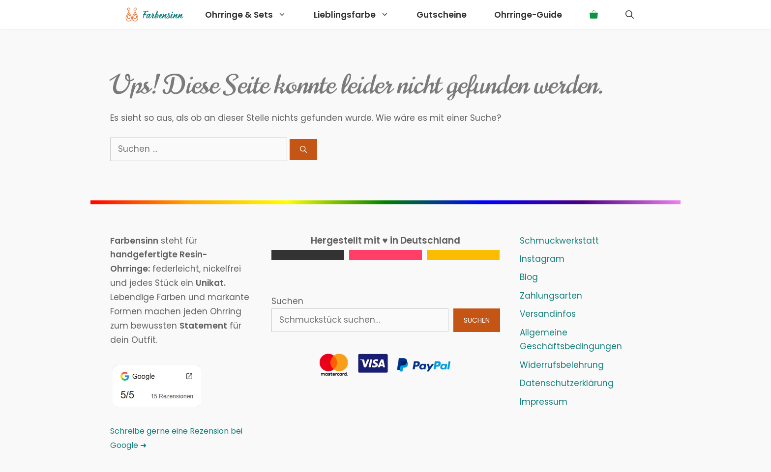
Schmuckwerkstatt (559, 241)
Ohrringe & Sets (252, 14)
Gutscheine (441, 15)
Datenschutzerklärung (567, 383)
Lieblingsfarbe (358, 14)
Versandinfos (548, 314)
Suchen (287, 301)
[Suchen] (303, 149)
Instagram (542, 259)
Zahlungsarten (551, 296)
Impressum (543, 402)
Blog (529, 277)
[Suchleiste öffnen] (630, 14)
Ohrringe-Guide (528, 15)
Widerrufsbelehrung (562, 365)
